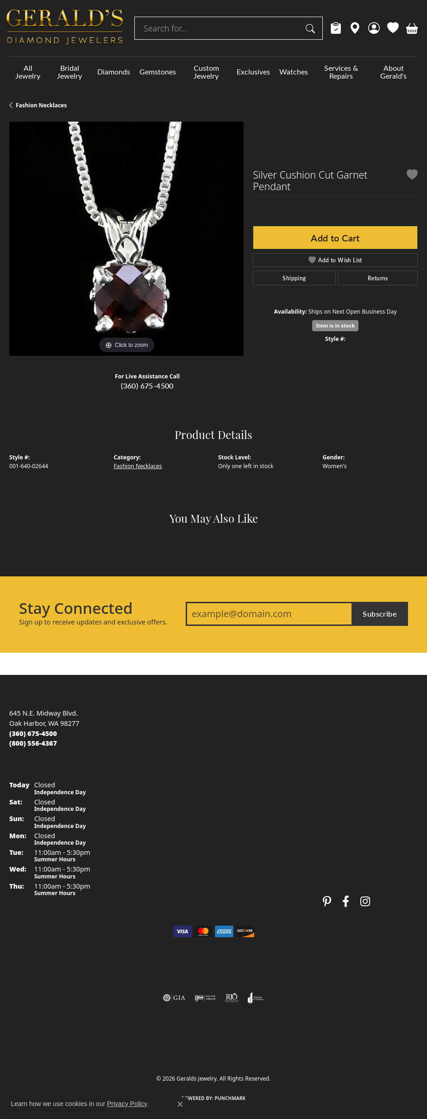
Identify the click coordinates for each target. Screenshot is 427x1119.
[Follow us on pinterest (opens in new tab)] (327, 901)
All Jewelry (27, 71)
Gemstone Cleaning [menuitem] (249, 869)
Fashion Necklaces (41, 105)
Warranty (337, 784)
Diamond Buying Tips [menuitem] (251, 750)
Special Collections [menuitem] (143, 869)
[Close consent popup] (180, 1104)
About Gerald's (393, 71)
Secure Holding (346, 801)
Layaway (336, 818)
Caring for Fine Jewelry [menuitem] (253, 835)
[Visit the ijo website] (205, 998)
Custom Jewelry (206, 71)
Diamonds (113, 71)
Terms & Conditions (223, 1053)
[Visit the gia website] (174, 998)
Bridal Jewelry (69, 71)
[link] (336, 28)
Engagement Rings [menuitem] (143, 716)
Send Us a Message (353, 750)
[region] (126, 239)
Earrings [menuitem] (127, 801)
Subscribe (380, 613)
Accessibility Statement (291, 1053)
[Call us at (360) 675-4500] (33, 733)
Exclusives (253, 71)
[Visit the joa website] (256, 998)
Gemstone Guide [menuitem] (244, 801)
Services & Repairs (341, 71)
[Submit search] (311, 28)
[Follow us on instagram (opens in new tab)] (365, 901)
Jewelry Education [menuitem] (245, 716)
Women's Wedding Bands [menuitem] (154, 750)
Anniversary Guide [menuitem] (247, 886)
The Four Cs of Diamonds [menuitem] (257, 733)
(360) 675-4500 (147, 385)
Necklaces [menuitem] (129, 818)
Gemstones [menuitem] (132, 767)
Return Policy (121, 1053)
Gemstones (157, 71)
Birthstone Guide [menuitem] (244, 784)
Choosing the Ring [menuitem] (247, 767)
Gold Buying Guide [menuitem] (247, 903)
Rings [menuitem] (122, 784)
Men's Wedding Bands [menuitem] (148, 733)
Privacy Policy (168, 1053)
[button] (374, 28)
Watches (293, 71)
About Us (337, 716)
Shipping (294, 278)
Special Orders (345, 835)
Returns (378, 278)
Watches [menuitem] (127, 852)
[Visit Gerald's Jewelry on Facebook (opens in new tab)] (345, 901)
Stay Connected (75, 608)
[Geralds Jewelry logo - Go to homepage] (65, 28)
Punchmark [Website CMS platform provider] (230, 1098)
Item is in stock (335, 325)
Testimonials (342, 767)
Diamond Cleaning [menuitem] (247, 852)
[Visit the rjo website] (232, 998)
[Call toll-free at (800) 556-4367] (33, 743)
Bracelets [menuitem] (128, 835)
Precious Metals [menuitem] (242, 818)
